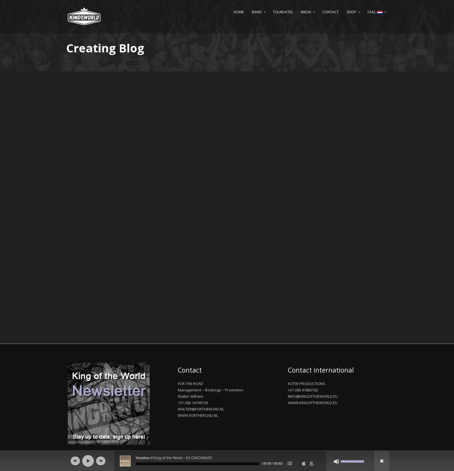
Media (306, 12)
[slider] (198, 463)
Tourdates (283, 12)
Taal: (374, 12)
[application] (227, 461)
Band (257, 12)
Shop (351, 12)
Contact (330, 12)
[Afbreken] (336, 461)
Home (239, 12)
